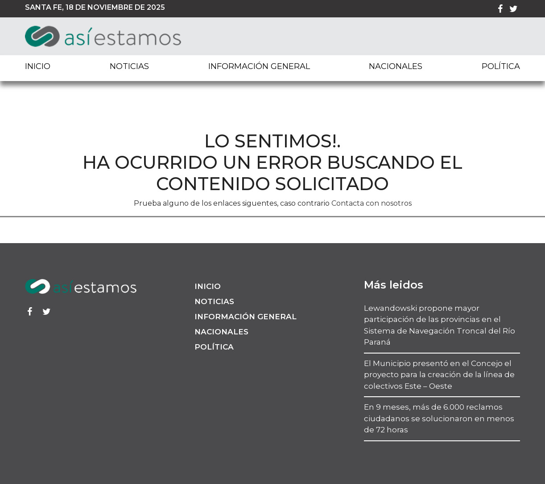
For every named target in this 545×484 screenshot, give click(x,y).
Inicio (37, 66)
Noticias (129, 66)
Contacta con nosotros (371, 203)
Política (501, 66)
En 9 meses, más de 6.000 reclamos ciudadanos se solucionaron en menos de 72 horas (439, 418)
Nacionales (395, 66)
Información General (259, 66)
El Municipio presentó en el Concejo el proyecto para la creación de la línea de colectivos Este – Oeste (439, 374)
